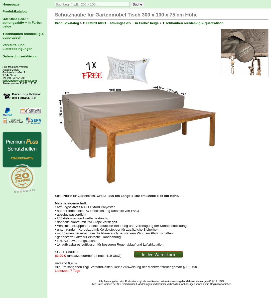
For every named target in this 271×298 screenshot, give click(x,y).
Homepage (10, 4)
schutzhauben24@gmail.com (19, 80)
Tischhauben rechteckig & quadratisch (193, 23)
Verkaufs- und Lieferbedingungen (17, 47)
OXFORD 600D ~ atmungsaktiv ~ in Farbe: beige (22, 22)
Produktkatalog (14, 11)
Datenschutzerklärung (19, 56)
